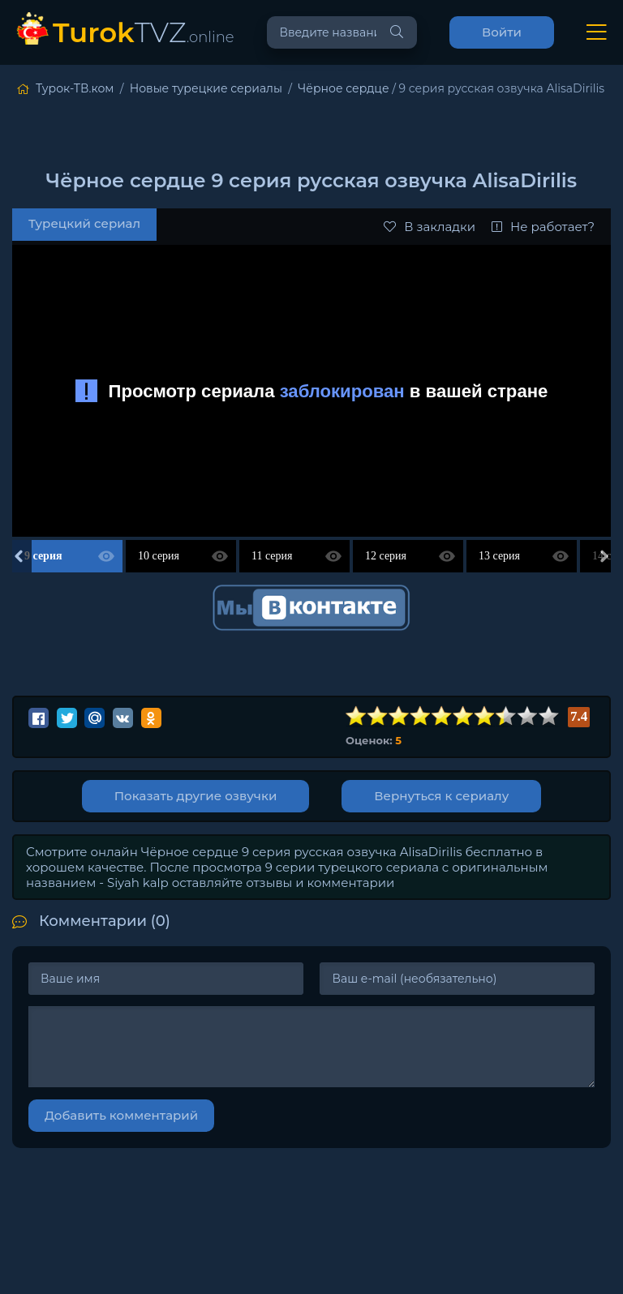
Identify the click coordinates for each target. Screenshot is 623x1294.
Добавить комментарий (121, 1115)
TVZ (143, 32)
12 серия (385, 556)
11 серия (272, 556)
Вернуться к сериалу (441, 795)
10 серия (158, 556)
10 (549, 716)
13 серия (499, 556)
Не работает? (543, 226)
